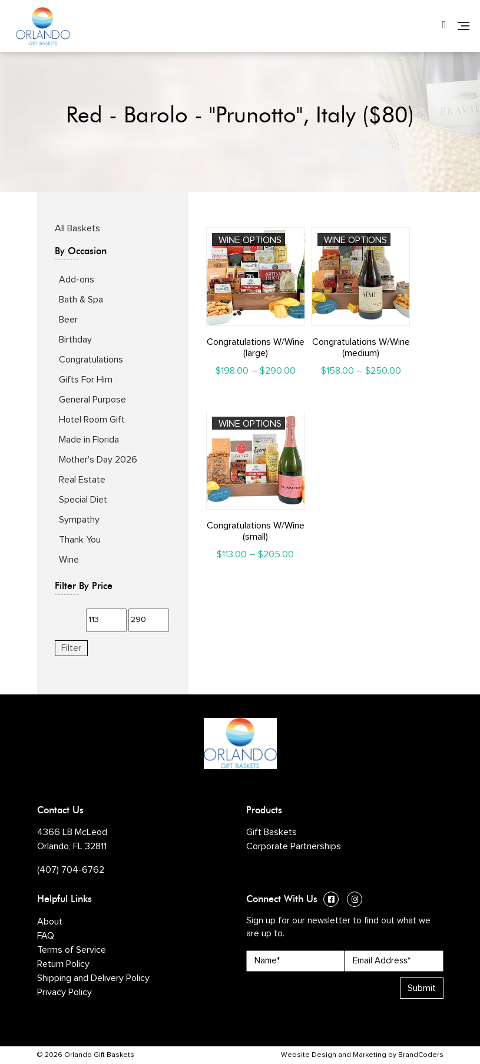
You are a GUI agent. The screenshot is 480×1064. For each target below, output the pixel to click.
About (49, 921)
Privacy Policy (64, 992)
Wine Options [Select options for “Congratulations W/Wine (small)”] (250, 423)
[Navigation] (463, 26)
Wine (69, 559)
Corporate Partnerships (293, 846)
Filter (71, 648)
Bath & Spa (81, 299)
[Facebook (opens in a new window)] (331, 901)
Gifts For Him (85, 379)
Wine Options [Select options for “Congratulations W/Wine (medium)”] (355, 240)
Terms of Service (71, 950)
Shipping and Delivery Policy (93, 978)
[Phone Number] (444, 26)
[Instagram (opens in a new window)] (354, 901)
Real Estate (82, 479)
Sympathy (79, 519)
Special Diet (83, 499)
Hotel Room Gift (92, 419)
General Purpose (92, 399)
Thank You (80, 539)
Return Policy (63, 964)
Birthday (75, 339)
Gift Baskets (271, 832)
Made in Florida (89, 439)
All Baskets (77, 228)
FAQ (45, 935)
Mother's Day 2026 (98, 459)
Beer (68, 319)
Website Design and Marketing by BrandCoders (362, 1055)
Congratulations (91, 359)
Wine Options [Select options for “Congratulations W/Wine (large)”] (250, 240)
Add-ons (76, 279)
